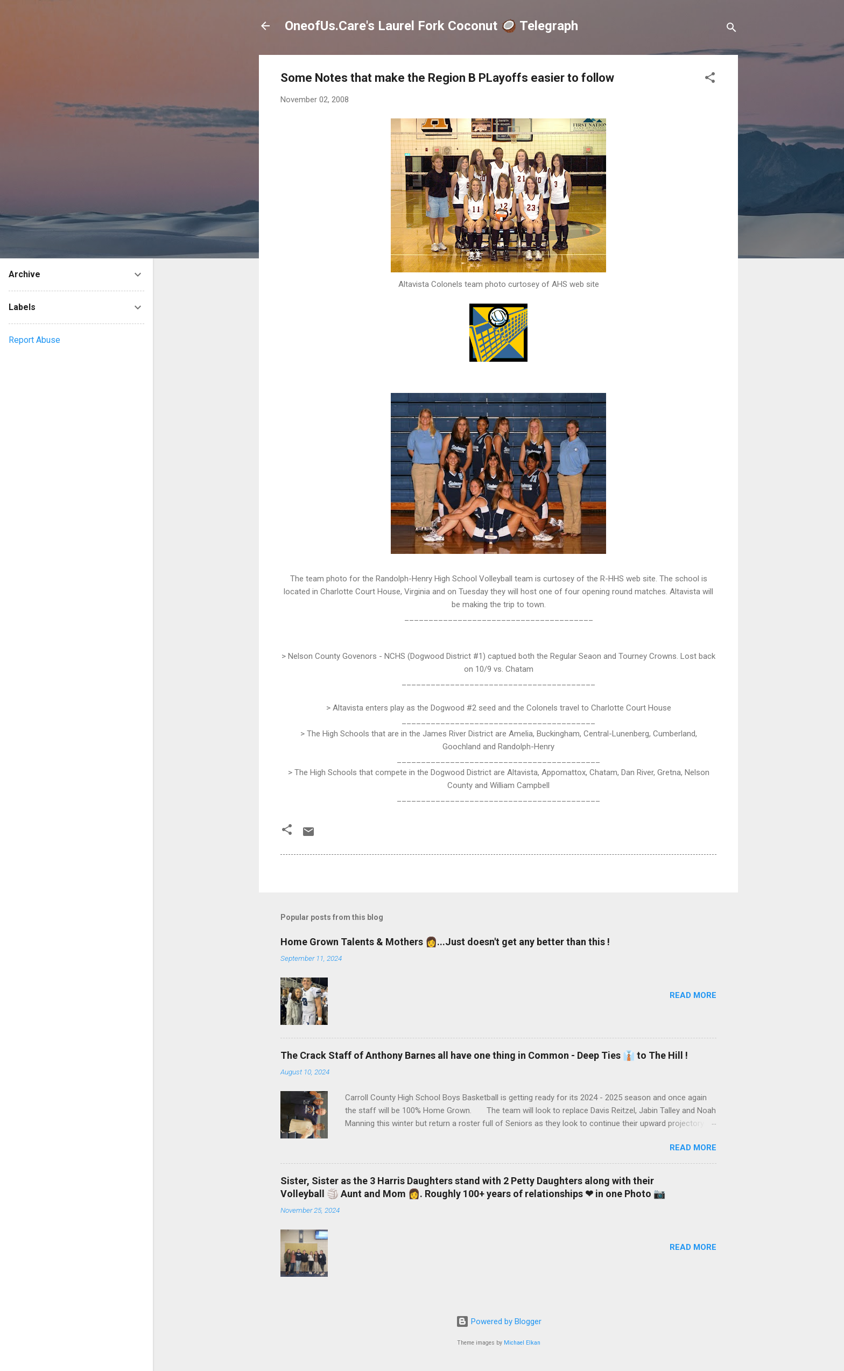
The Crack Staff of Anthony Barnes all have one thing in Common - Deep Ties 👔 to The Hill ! (484, 1055)
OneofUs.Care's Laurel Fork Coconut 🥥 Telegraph (431, 25)
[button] (710, 79)
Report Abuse (34, 340)
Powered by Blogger (498, 1321)
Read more (693, 995)
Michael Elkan (522, 1342)
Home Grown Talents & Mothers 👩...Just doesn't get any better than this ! (445, 941)
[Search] (731, 29)
